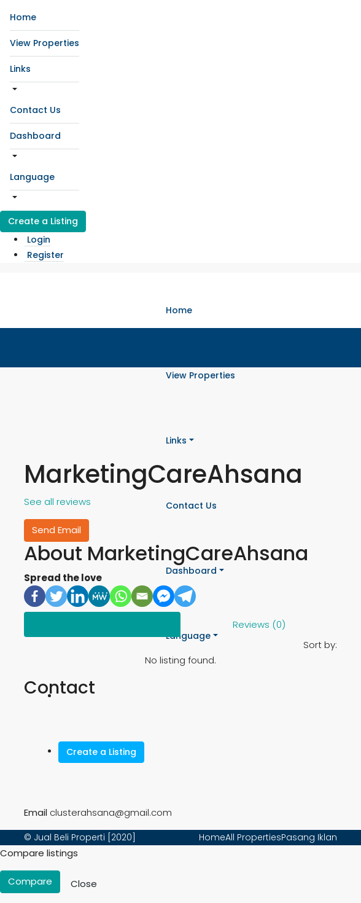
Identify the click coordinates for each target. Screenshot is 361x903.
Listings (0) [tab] (102, 624)
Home (23, 17)
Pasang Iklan (309, 837)
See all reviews (57, 501)
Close (84, 883)
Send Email (56, 529)
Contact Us (35, 110)
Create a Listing (43, 221)
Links (20, 69)
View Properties (44, 43)
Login (38, 239)
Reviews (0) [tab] (259, 624)
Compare (30, 881)
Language (32, 177)
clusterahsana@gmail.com (111, 812)
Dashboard (35, 136)
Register (45, 255)
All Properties (253, 837)
